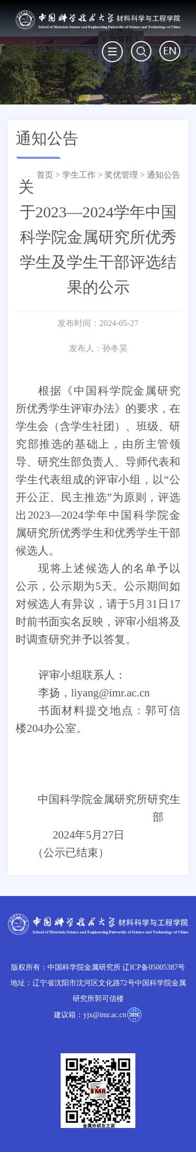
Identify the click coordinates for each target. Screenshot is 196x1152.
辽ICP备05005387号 (153, 967)
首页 (45, 174)
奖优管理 (121, 174)
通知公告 (163, 174)
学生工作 (79, 174)
